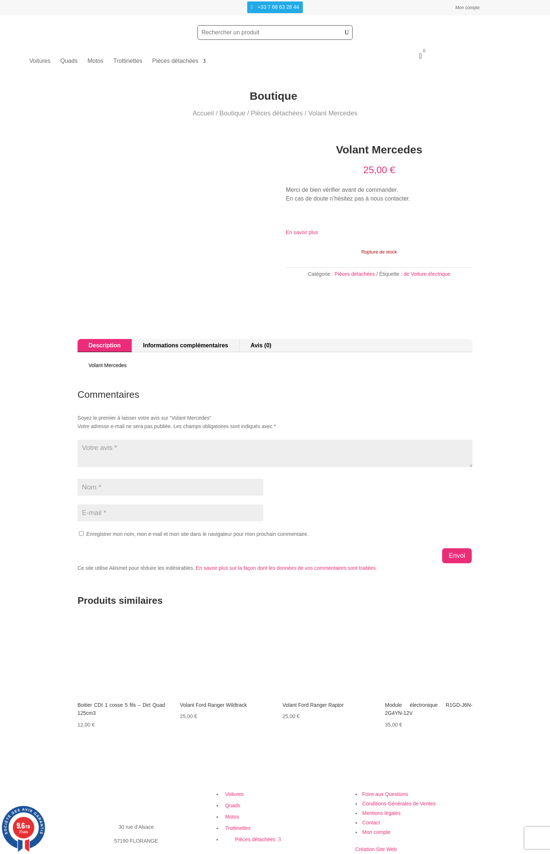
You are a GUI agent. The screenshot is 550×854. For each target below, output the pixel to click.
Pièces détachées (175, 61)
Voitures (39, 61)
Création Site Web (376, 849)
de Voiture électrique (427, 274)
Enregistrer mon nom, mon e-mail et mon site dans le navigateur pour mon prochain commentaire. (197, 534)
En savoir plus (302, 232)
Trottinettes (127, 61)
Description (104, 345)
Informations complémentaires (185, 345)
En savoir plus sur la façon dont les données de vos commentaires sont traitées (286, 568)
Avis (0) (260, 345)
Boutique (232, 113)
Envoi (457, 555)
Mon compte (467, 7)
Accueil (203, 113)
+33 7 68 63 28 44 (278, 7)
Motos (95, 61)
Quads (69, 61)
